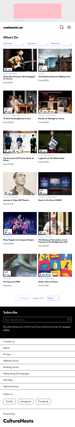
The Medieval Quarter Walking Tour (54, 77)
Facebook (43, 401)
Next (50, 298)
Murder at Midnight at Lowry (51, 119)
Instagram (25, 401)
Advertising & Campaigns (16, 373)
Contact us (9, 341)
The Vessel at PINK (11, 282)
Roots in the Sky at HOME (50, 200)
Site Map (8, 380)
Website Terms (10, 360)
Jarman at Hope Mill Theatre (16, 200)
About (6, 347)
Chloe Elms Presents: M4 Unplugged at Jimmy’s (19, 78)
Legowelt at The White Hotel (51, 158)
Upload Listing (10, 386)
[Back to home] (13, 27)
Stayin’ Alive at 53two (48, 282)
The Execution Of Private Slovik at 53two (18, 159)
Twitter (9, 401)
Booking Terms (11, 367)
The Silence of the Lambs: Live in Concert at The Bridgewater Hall (52, 241)
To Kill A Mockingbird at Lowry (17, 119)
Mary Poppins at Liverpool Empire (18, 240)
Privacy (7, 354)
